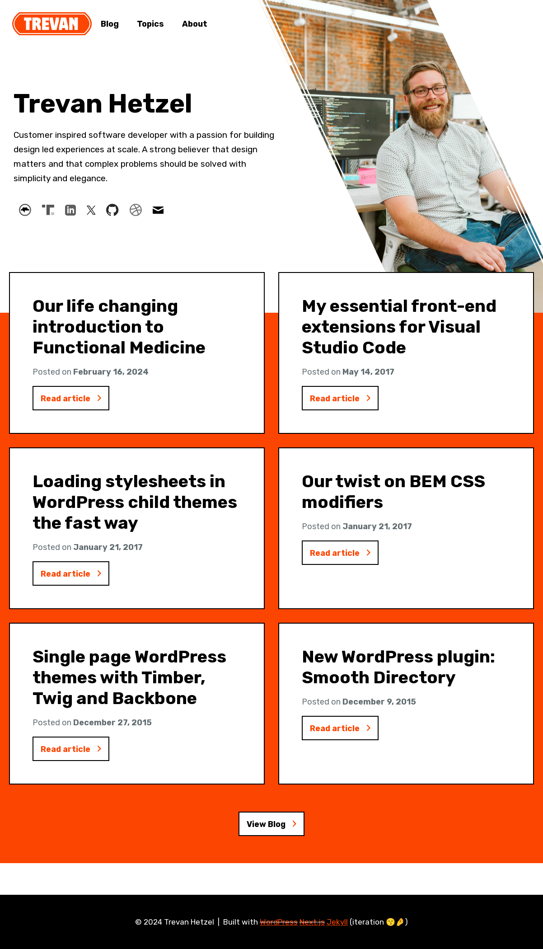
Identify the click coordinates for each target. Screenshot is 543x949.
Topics (150, 24)
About (194, 24)
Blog (110, 24)
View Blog (271, 833)
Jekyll (337, 921)
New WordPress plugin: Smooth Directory (398, 672)
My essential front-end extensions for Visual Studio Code (399, 327)
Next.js (312, 921)
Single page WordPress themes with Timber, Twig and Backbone (129, 683)
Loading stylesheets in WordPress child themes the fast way (135, 505)
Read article (75, 399)
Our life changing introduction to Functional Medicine (119, 327)
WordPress (279, 921)
